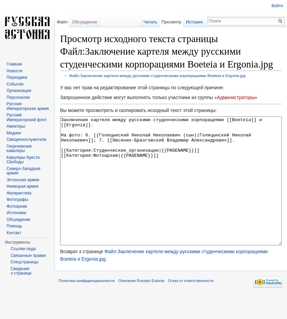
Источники (16, 212)
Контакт (13, 232)
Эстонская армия (22, 179)
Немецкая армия (22, 186)
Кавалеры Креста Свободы (22, 160)
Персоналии (18, 97)
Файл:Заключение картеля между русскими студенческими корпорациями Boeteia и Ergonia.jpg (157, 75)
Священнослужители (26, 139)
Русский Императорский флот (26, 117)
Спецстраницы (24, 262)
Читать (150, 21)
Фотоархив (16, 206)
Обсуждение (84, 21)
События (14, 84)
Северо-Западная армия (23, 171)
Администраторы (236, 97)
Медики (13, 133)
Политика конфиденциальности (86, 306)
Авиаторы (15, 126)
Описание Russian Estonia (141, 306)
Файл (62, 21)
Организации (18, 90)
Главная (14, 64)
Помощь (14, 226)
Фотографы (17, 199)
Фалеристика (18, 193)
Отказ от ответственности (191, 306)
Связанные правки (28, 255)
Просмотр (171, 21)
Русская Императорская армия (27, 106)
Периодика (16, 77)
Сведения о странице (21, 271)
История (194, 21)
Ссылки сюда (23, 248)
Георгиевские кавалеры (19, 148)
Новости (14, 71)
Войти (277, 5)
